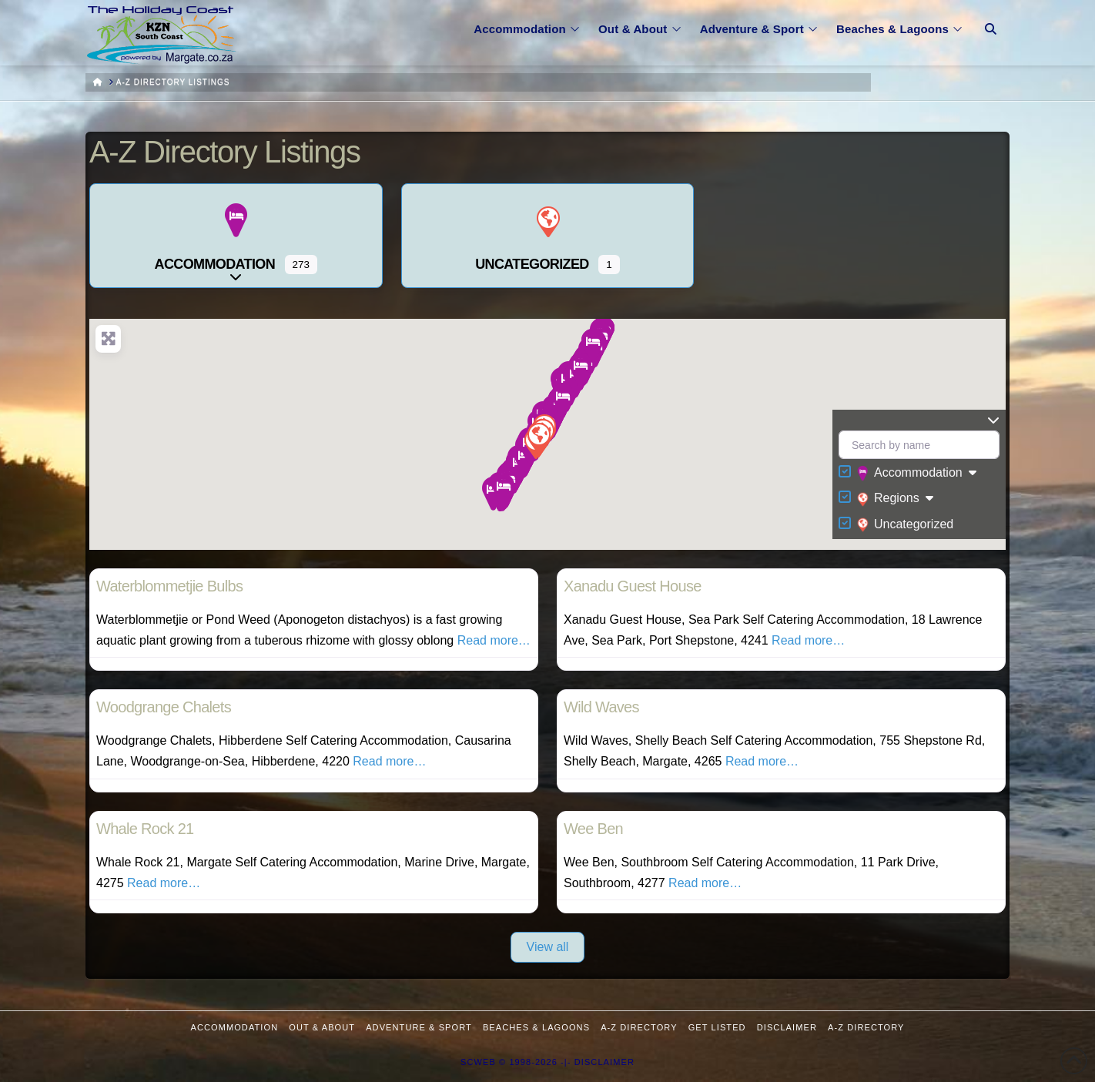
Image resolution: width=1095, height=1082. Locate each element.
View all (548, 946)
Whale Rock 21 (145, 828)
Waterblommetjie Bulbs (169, 586)
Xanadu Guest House (633, 586)
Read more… (494, 640)
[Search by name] (919, 444)
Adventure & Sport (419, 1027)
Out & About (322, 1027)
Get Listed (717, 1027)
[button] (503, 491)
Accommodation (910, 473)
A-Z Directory (639, 1027)
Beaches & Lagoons (536, 1027)
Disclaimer (787, 1027)
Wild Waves (601, 706)
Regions (888, 499)
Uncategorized (905, 524)
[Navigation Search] (991, 19)
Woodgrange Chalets (163, 706)
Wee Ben (593, 828)
